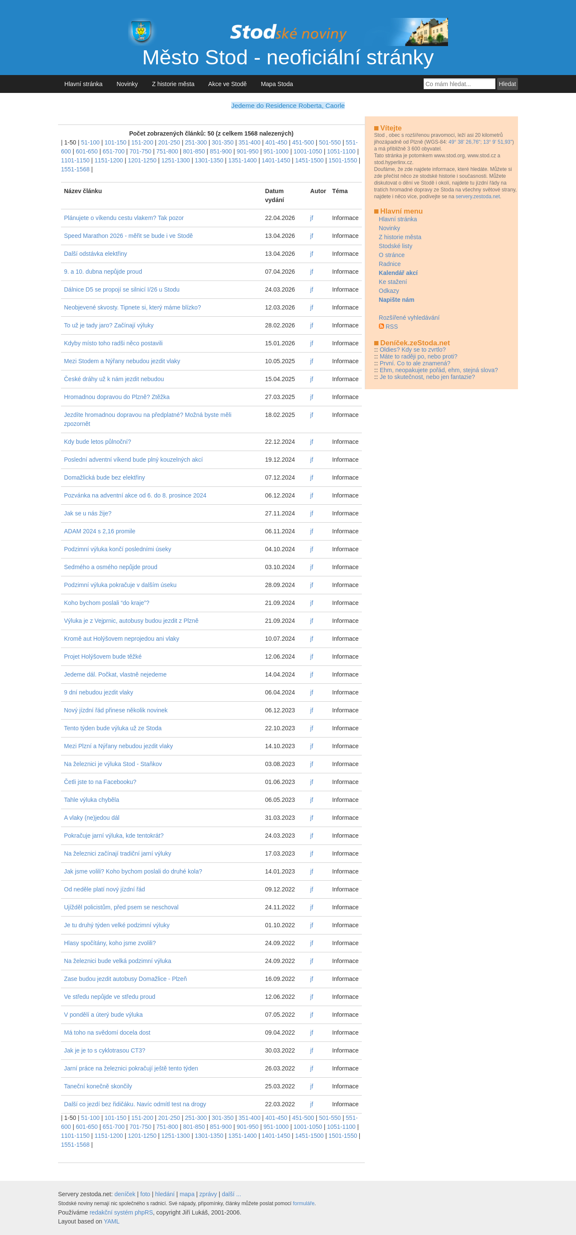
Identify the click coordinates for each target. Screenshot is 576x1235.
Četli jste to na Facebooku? (100, 781)
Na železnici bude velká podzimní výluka (117, 960)
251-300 (196, 142)
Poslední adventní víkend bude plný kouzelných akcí (133, 459)
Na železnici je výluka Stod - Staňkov (113, 764)
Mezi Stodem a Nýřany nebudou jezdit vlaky (122, 361)
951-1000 (275, 151)
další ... (231, 1194)
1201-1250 (142, 160)
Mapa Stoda (277, 84)
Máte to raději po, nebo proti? (418, 356)
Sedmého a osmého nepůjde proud (110, 567)
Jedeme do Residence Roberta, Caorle (288, 105)
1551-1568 (75, 169)
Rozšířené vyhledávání (409, 317)
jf (311, 217)
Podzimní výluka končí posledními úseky (117, 549)
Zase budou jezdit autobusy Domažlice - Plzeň (125, 978)
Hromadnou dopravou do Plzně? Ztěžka (116, 396)
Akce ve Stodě (227, 84)
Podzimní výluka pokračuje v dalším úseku (120, 584)
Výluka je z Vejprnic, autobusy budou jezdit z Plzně (131, 620)
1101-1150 (75, 160)
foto (145, 1194)
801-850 (194, 151)
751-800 (167, 151)
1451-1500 (309, 160)
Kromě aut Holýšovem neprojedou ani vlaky (121, 638)
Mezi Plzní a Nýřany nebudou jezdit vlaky (118, 746)
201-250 (169, 142)
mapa (187, 1194)
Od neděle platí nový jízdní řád (104, 889)
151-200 (142, 142)
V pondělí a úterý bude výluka (103, 1014)
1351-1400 (242, 160)
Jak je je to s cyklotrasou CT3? (104, 1050)
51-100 (90, 142)
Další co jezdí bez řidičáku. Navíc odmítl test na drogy (135, 1104)
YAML (111, 1221)
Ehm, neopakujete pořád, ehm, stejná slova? (439, 370)
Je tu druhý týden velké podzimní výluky (116, 925)
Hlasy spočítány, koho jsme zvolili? (110, 943)
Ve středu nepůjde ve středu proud (109, 996)
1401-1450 (276, 160)
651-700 (114, 151)
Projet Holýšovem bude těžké (103, 656)
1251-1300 (175, 160)
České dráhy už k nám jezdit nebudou (114, 379)
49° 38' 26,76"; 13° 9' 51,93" (480, 142)
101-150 (115, 142)
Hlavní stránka (83, 84)
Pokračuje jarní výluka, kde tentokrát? (113, 835)
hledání (165, 1194)
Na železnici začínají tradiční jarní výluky (117, 853)
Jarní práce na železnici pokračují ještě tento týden (131, 1068)
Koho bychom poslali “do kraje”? (106, 602)
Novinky (127, 84)
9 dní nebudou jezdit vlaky (98, 692)
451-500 (303, 142)
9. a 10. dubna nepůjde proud (103, 271)
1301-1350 (209, 160)
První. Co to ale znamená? (415, 363)
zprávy (208, 1194)
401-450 (276, 142)
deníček (124, 1194)
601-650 (87, 151)
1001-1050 (308, 151)
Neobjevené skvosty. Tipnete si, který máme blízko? (132, 307)
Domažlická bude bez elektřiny (104, 477)
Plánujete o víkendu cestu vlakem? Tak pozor (124, 217)
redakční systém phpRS (121, 1212)
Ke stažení (393, 281)
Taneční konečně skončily (98, 1086)
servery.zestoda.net (478, 197)
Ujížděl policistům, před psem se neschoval (121, 907)
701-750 (140, 151)
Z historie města (173, 84)
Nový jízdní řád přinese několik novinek (116, 710)
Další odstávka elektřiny (95, 253)
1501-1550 (343, 160)
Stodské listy (396, 246)
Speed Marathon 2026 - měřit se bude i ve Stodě (128, 235)
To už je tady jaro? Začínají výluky (109, 325)
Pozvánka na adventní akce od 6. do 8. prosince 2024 (135, 495)
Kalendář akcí (398, 272)
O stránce (392, 255)
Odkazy (389, 290)
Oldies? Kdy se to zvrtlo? (413, 349)
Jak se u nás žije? (87, 513)
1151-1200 (108, 160)
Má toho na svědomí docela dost (107, 1032)
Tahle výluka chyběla (91, 799)
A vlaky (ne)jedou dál (91, 817)
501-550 (330, 142)
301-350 (222, 142)
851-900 (221, 151)
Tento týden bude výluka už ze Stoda (113, 728)
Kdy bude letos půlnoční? (97, 441)
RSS (392, 326)
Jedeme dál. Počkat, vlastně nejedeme (115, 674)
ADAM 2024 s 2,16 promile (99, 531)
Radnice (390, 263)
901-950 (248, 151)
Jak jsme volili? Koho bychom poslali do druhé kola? (133, 871)
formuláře (303, 1203)
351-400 (249, 142)
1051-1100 (341, 151)
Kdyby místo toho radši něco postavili (113, 343)
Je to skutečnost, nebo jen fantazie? (427, 376)
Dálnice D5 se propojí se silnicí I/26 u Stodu (122, 289)
